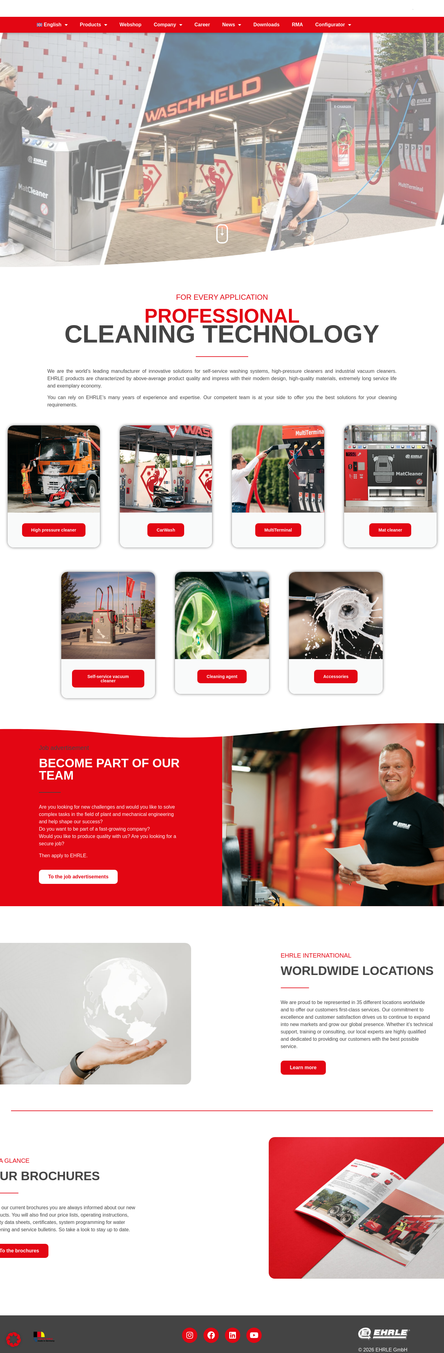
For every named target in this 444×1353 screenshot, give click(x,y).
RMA (297, 24)
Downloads (266, 24)
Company (168, 24)
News (231, 24)
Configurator (333, 24)
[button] (13, 1339)
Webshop (131, 24)
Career (202, 24)
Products (93, 24)
